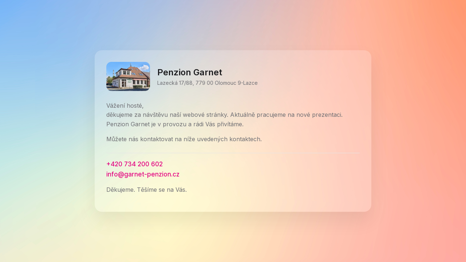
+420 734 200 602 (134, 164)
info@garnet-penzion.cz (142, 174)
